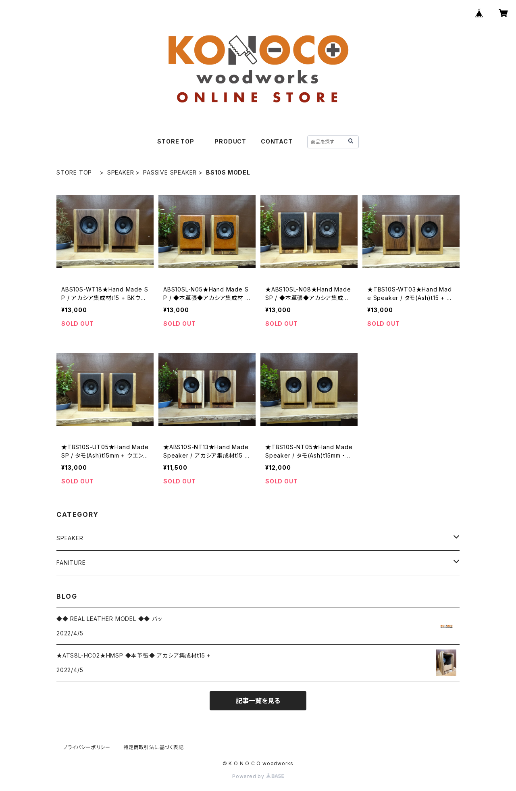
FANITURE (70, 562)
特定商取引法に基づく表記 (153, 747)
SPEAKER (120, 172)
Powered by (258, 776)
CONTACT (277, 141)
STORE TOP (178, 141)
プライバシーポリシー (86, 747)
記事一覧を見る (258, 701)
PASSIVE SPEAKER (170, 172)
